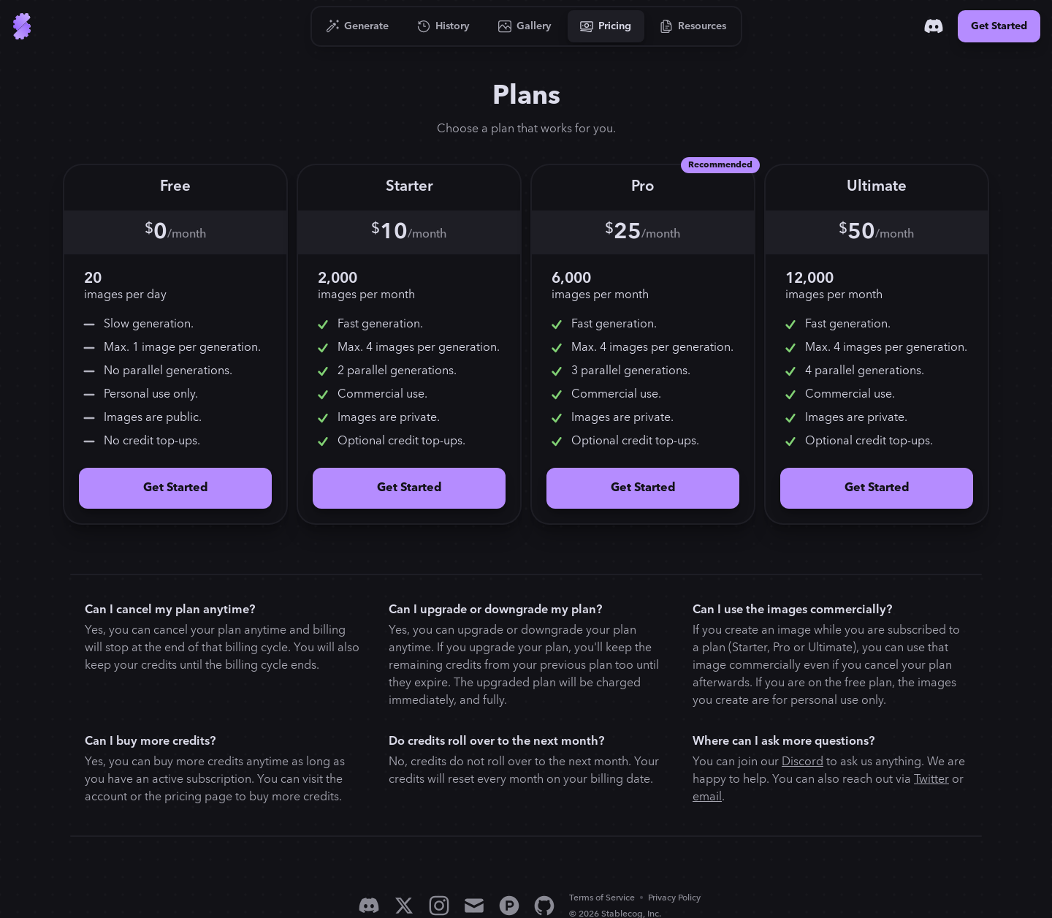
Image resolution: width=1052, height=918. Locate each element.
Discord (802, 762)
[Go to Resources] (693, 26)
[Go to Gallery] (525, 26)
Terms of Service (602, 898)
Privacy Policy (674, 898)
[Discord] (933, 26)
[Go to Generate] (357, 26)
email (707, 797)
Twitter (931, 779)
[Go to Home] (22, 26)
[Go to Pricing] (606, 26)
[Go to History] (443, 26)
